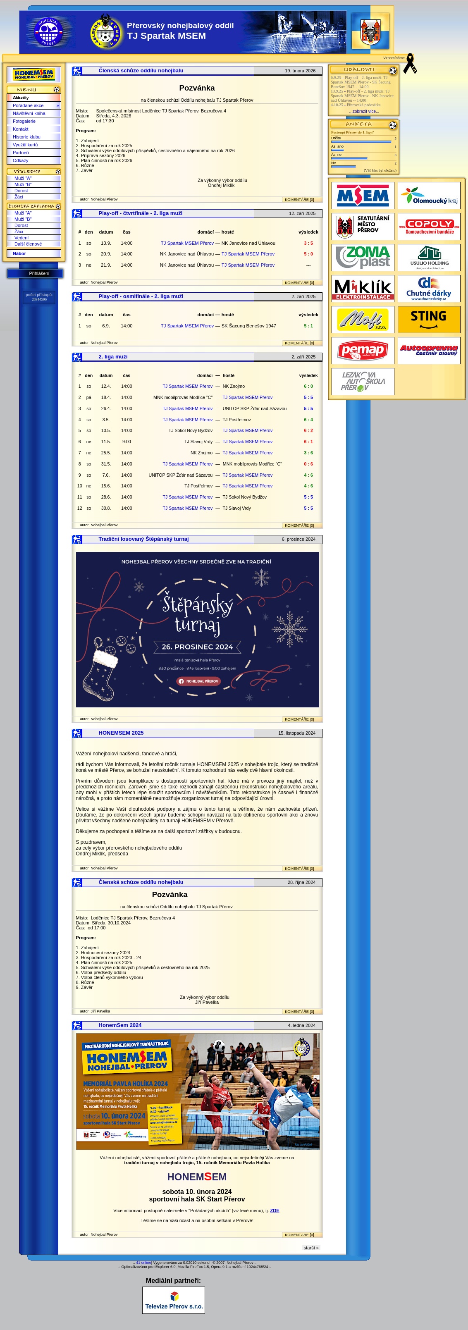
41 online (143, 1263)
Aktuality (21, 97)
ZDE (274, 1210)
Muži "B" (23, 184)
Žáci (18, 196)
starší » (311, 1247)
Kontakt (20, 129)
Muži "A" (23, 178)
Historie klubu (27, 136)
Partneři (21, 152)
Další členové (28, 243)
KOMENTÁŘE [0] (299, 200)
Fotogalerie (24, 121)
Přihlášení (39, 273)
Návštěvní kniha (29, 113)
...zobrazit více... (364, 111)
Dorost (21, 190)
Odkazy (20, 160)
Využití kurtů (25, 144)
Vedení (21, 237)
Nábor (19, 253)
